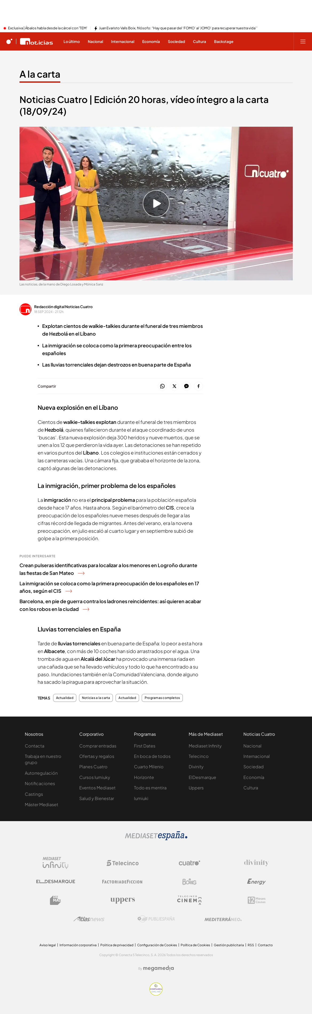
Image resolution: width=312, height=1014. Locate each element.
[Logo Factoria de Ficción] (122, 881)
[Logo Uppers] (122, 900)
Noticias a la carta (96, 697)
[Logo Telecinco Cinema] (189, 900)
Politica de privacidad (116, 945)
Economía (253, 777)
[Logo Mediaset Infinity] (55, 863)
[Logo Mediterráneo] (223, 919)
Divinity (196, 766)
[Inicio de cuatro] (9, 41)
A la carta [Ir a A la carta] (39, 74)
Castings (34, 794)
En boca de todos (152, 756)
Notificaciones (40, 783)
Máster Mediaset (41, 804)
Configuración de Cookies (157, 945)
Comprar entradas (97, 746)
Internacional (256, 756)
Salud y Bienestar (96, 798)
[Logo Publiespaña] (156, 919)
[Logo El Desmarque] (55, 881)
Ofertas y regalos (96, 756)
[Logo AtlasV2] (89, 918)
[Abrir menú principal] (303, 41)
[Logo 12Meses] (257, 900)
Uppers (196, 787)
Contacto (265, 945)
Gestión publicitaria (229, 945)
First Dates (144, 746)
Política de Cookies (195, 945)
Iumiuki (141, 798)
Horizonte (144, 777)
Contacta (34, 746)
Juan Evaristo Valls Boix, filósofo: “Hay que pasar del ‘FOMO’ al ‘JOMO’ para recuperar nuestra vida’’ (178, 28)
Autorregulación (41, 773)
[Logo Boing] (189, 881)
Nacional (252, 746)
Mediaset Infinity (205, 746)
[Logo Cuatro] (189, 863)
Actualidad (64, 697)
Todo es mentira (150, 787)
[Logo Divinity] (256, 863)
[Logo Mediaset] (156, 839)
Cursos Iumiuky (94, 777)
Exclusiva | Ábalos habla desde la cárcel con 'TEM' (47, 28)
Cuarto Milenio (149, 766)
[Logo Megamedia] (158, 968)
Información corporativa (78, 945)
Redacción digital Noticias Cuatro (63, 306)
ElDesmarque (202, 777)
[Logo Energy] (256, 881)
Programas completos (162, 697)
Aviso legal (48, 945)
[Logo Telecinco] (122, 863)
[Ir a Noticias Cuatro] (36, 41)
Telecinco (199, 756)
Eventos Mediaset (97, 787)
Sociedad (253, 766)
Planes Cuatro (93, 766)
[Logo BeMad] (55, 900)
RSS (251, 945)
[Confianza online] (156, 994)
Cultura (250, 787)
